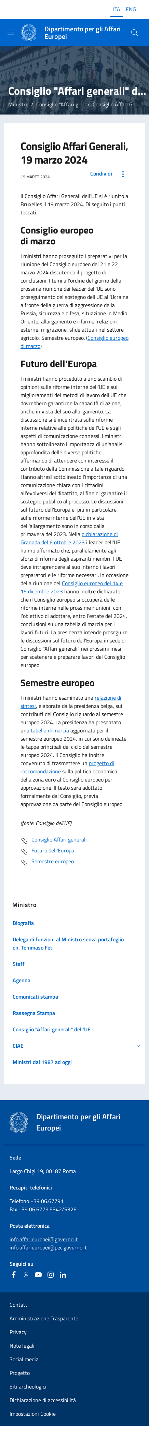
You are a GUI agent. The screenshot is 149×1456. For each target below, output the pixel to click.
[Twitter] (26, 1275)
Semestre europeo (47, 862)
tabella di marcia (50, 730)
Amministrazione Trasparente (44, 1318)
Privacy (18, 1332)
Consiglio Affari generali (54, 840)
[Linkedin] (63, 1275)
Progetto (20, 1373)
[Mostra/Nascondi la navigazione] (11, 32)
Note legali (22, 1345)
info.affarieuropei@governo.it (44, 1239)
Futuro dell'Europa (47, 851)
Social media (24, 1359)
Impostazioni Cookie (33, 1414)
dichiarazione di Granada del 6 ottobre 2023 (69, 538)
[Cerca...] (135, 33)
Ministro (18, 104)
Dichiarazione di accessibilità (43, 1400)
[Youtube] (38, 1275)
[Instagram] (50, 1275)
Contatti (19, 1305)
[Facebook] (14, 1275)
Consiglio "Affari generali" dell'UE (75, 104)
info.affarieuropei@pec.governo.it (48, 1247)
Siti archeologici (28, 1386)
